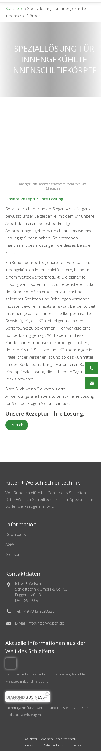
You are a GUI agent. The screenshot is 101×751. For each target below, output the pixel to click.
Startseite (14, 8)
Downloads (15, 534)
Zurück (17, 424)
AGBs (10, 544)
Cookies (74, 745)
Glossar (12, 554)
